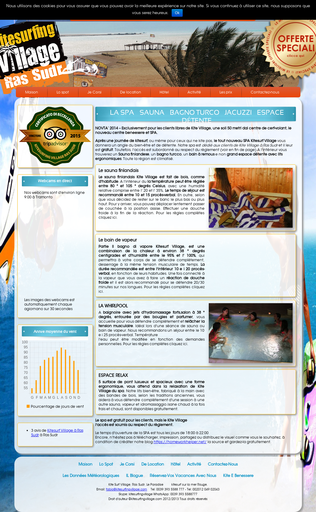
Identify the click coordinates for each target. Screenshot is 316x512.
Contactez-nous (265, 92)
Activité (194, 92)
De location (130, 92)
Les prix (226, 92)
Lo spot (63, 92)
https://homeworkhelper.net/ (180, 441)
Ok (177, 13)
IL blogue (134, 475)
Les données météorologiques (91, 475)
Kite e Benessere (238, 475)
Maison (31, 92)
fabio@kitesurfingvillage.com (126, 489)
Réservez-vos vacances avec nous (183, 475)
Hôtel (164, 92)
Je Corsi (94, 92)
